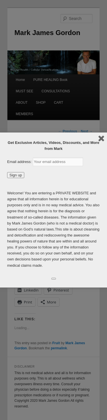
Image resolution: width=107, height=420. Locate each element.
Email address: (20, 162)
